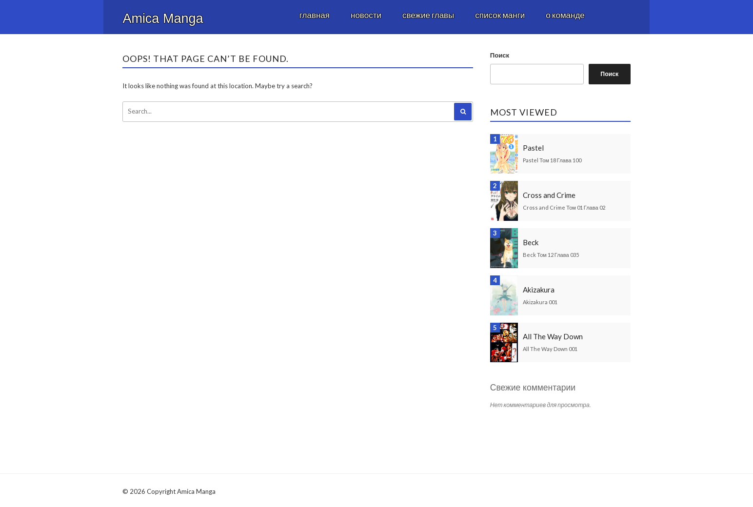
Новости (366, 15)
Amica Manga (162, 18)
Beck (530, 242)
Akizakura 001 (540, 302)
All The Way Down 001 (550, 349)
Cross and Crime (549, 195)
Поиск (499, 55)
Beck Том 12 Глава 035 (550, 255)
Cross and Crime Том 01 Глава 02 (564, 207)
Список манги (500, 15)
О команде (565, 15)
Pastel (533, 147)
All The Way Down (553, 336)
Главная (314, 15)
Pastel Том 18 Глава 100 (552, 160)
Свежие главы (428, 15)
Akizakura (539, 289)
